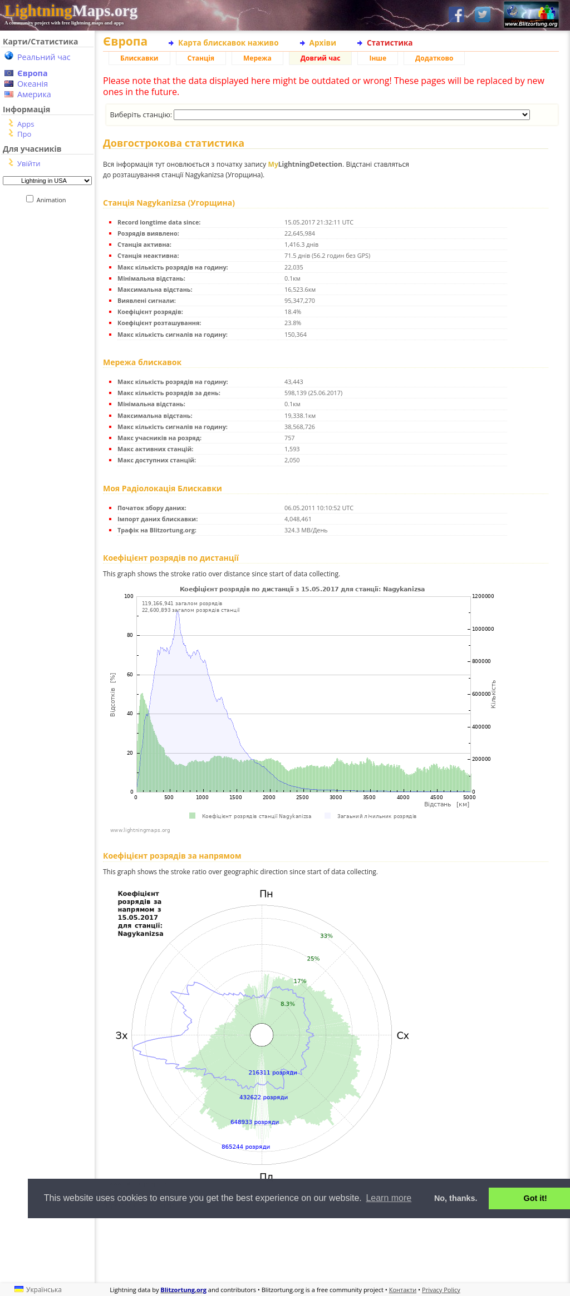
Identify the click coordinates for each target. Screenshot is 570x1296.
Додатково (434, 58)
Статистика (390, 42)
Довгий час (321, 58)
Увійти (28, 163)
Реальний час (44, 57)
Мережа (257, 58)
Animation (54, 200)
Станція (201, 58)
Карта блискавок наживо (228, 42)
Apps (25, 124)
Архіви (322, 42)
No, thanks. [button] (456, 1198)
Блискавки (139, 58)
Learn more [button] (388, 1198)
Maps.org (70, 10)
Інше (377, 58)
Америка (34, 94)
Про (24, 134)
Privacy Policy (441, 1289)
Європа (32, 73)
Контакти (402, 1289)
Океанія (32, 83)
